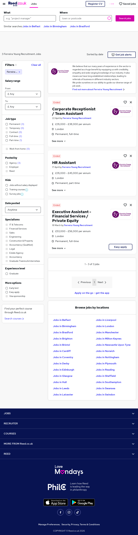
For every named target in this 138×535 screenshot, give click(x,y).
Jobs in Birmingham (55, 26)
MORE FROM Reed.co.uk (69, 443)
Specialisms (12, 219)
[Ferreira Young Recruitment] (13, 71)
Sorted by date (95, 54)
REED (69, 453)
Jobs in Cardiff (62, 351)
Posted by (11, 157)
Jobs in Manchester (107, 332)
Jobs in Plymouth (106, 363)
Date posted (12, 203)
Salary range (12, 81)
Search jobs (125, 18)
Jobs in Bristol (61, 344)
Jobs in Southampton (108, 382)
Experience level (15, 268)
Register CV (95, 3)
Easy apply (120, 247)
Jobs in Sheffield (106, 376)
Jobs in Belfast (31, 26)
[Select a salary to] (23, 107)
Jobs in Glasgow (62, 376)
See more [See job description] (59, 141)
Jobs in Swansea (105, 388)
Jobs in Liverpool (106, 320)
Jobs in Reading (105, 369)
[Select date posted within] (23, 210)
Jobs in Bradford (80, 26)
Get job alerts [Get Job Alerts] (122, 54)
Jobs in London (105, 326)
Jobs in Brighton (62, 338)
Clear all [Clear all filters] (36, 65)
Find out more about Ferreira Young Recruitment (97, 89)
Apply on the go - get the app (92, 293)
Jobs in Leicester (63, 394)
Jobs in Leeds (61, 388)
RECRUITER (69, 423)
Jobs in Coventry (63, 357)
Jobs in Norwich (105, 351)
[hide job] (131, 102)
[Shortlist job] (125, 102)
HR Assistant (64, 162)
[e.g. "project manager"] (30, 18)
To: (6, 101)
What (7, 12)
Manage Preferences (49, 524)
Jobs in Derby (61, 363)
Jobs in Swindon (105, 394)
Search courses (15, 318)
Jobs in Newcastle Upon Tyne (113, 344)
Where (64, 12)
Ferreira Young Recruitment (77, 118)
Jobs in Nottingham (107, 357)
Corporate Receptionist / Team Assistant (73, 111)
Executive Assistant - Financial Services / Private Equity (71, 216)
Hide (8, 180)
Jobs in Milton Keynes (108, 338)
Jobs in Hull (60, 382)
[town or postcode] (86, 18)
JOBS (69, 413)
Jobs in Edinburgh (63, 369)
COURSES (69, 433)
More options (13, 283)
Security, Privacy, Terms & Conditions (81, 524)
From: (8, 88)
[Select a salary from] (23, 94)
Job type (10, 119)
